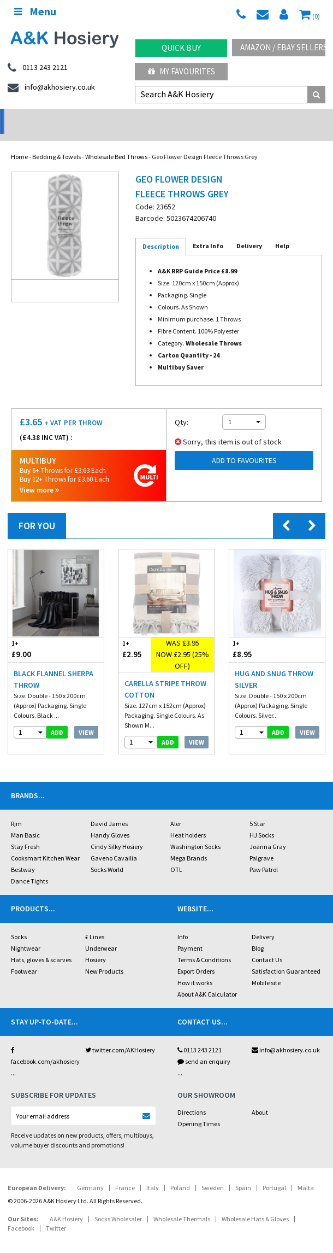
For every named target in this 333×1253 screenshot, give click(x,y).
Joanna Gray (267, 832)
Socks (19, 922)
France (125, 1173)
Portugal (274, 1173)
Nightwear (25, 934)
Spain (243, 1173)
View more (39, 476)
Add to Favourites (244, 446)
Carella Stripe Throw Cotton (165, 675)
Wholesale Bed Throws (116, 142)
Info (182, 922)
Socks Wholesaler (118, 1205)
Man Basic (25, 821)
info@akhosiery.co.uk (286, 1036)
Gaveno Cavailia (114, 844)
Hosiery (95, 945)
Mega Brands (188, 844)
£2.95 (134, 635)
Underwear (101, 934)
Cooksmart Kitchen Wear (45, 844)
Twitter (56, 1214)
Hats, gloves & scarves (41, 945)
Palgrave (261, 844)
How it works (194, 968)
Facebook (21, 1214)
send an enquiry (203, 1047)
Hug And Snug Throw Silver (274, 665)
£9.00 (31, 635)
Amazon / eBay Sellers (282, 47)
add (57, 718)
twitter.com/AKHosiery (120, 1036)
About (260, 1098)
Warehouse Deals (208, 117)
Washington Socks (195, 832)
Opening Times (198, 1109)
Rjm (16, 809)
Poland (180, 1173)
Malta (306, 1173)
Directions (191, 1098)
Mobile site (266, 968)
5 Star (257, 809)
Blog (258, 934)
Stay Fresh (25, 832)
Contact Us (267, 945)
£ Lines (94, 922)
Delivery (263, 922)
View (86, 718)
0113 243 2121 (199, 1036)
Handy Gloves (110, 821)
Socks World (107, 855)
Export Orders (196, 957)
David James (109, 809)
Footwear (24, 957)
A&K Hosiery (66, 1205)
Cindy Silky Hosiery (117, 832)
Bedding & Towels (56, 142)
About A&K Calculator (207, 980)
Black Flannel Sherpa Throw (53, 665)
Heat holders (188, 821)
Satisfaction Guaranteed (286, 957)
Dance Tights (29, 867)
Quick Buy (181, 48)
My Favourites (181, 71)
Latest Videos (291, 117)
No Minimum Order (41, 117)
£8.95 (253, 635)
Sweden (212, 1173)
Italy (152, 1173)
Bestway (23, 855)
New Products (104, 957)
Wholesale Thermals (181, 1205)
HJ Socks (261, 821)
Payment (190, 934)
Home (19, 142)
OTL (176, 855)
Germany (90, 1173)
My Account (124, 117)
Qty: (181, 408)
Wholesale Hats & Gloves (255, 1205)
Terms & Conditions (204, 945)
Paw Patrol (263, 855)
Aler (175, 809)
